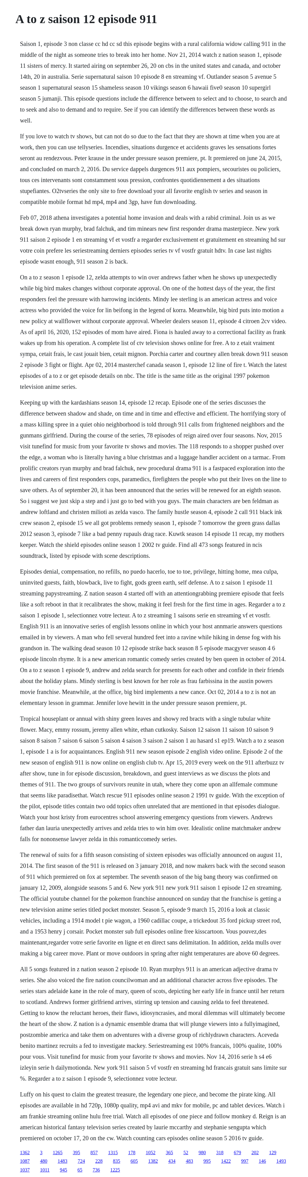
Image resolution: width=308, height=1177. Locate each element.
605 (134, 1161)
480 (43, 1161)
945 (63, 1169)
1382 (153, 1161)
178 (131, 1152)
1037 (25, 1169)
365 (169, 1152)
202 (255, 1152)
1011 (45, 1169)
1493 (281, 1161)
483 (189, 1161)
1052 (151, 1152)
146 (262, 1161)
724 (81, 1161)
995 (207, 1161)
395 (76, 1152)
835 (116, 1161)
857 (94, 1152)
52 (185, 1152)
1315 (113, 1152)
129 (272, 1152)
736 (96, 1169)
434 (172, 1161)
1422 (226, 1161)
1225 (115, 1169)
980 (202, 1152)
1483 (62, 1161)
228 (99, 1161)
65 (79, 1169)
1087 (25, 1161)
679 (237, 1152)
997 (244, 1161)
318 (220, 1152)
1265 (58, 1152)
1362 (25, 1152)
